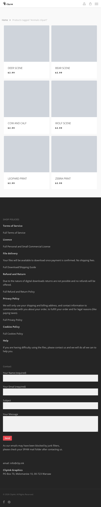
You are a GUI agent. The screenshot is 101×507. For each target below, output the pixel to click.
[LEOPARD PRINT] (26, 154)
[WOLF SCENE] (74, 99)
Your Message (50, 423)
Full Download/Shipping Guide (19, 267)
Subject (50, 404)
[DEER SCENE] (26, 43)
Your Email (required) (50, 390)
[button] (96, 3)
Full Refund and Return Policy (19, 291)
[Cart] (90, 4)
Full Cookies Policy (13, 333)
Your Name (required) (50, 376)
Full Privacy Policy (12, 319)
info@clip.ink (17, 463)
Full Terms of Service (14, 232)
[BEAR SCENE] (74, 43)
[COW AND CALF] (26, 99)
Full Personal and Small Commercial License (26, 246)
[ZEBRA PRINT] (74, 154)
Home (5, 19)
